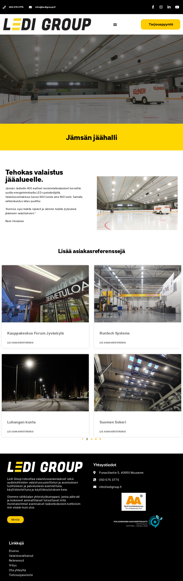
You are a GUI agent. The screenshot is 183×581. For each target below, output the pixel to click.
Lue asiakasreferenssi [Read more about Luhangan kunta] (20, 431)
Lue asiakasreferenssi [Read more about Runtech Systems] (113, 342)
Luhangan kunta (21, 422)
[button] (115, 24)
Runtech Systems (115, 333)
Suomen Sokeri (113, 422)
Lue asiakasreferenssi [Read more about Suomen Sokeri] (113, 431)
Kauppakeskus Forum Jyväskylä (35, 333)
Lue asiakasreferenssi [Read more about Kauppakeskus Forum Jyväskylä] (20, 342)
